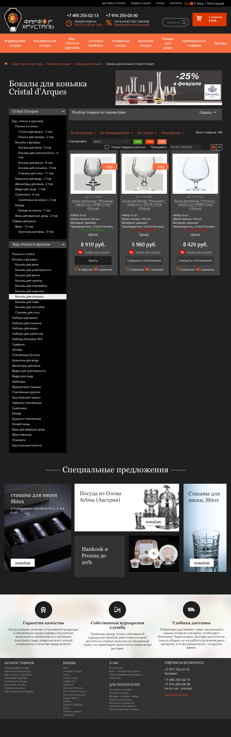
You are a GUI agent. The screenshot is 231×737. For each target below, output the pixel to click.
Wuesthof (68, 714)
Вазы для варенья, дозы (28, 429)
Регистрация (215, 3)
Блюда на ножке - (34, 210)
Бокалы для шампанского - (38, 155)
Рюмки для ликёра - (36, 137)
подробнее (22, 563)
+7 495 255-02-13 (177, 679)
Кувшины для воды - (33, 179)
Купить (93, 260)
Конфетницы (21, 424)
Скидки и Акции (141, 3)
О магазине (116, 667)
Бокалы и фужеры (59, 64)
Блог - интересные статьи (124, 671)
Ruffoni (67, 701)
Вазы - (24, 226)
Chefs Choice (70, 677)
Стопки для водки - (35, 132)
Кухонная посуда (145, 43)
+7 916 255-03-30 (177, 684)
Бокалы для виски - (35, 163)
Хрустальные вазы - (36, 232)
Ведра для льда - (30, 189)
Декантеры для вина (26, 366)
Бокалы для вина (26, 264)
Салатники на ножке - (37, 200)
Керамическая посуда (45, 43)
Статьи (160, 3)
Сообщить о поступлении (144, 260)
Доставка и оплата (114, 3)
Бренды (220, 43)
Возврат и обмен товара (124, 696)
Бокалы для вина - (34, 147)
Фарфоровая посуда (15, 43)
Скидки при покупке (97, 252)
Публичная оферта (120, 699)
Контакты (176, 3)
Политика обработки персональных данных (123, 704)
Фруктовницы (22, 434)
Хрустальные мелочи (27, 445)
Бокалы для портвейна (31, 286)
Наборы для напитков (27, 334)
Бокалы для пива (26, 302)
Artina (66, 674)
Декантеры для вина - (34, 184)
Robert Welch (71, 698)
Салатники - (27, 194)
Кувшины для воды (25, 360)
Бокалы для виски (27, 275)
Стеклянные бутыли (26, 355)
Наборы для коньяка (26, 323)
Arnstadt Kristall (72, 671)
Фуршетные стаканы (26, 387)
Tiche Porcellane (72, 711)
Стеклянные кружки (26, 392)
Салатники (19, 408)
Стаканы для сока (27, 312)
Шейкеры (19, 381)
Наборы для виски (25, 318)
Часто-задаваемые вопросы (125, 674)
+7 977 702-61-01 (177, 669)
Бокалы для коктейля (30, 307)
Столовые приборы (95, 43)
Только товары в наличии (125, 147)
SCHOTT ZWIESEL (73, 704)
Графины (18, 344)
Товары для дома (168, 43)
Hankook (68, 684)
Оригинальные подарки (194, 43)
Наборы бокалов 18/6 (27, 339)
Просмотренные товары (123, 709)
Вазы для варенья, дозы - (36, 216)
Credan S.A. (69, 681)
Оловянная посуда (121, 43)
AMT (65, 667)
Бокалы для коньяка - (37, 168)
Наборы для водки (25, 328)
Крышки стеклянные (26, 419)
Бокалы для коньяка (89, 64)
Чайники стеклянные (26, 403)
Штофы (17, 349)
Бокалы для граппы (28, 281)
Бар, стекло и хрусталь (72, 43)
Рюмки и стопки (26, 126)
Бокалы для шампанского (33, 270)
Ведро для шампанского (29, 371)
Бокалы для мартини (29, 291)
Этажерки (19, 440)
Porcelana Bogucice (74, 694)
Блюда (19, 205)
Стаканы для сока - (36, 173)
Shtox (66, 708)
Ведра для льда (22, 376)
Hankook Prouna (73, 688)
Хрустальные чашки (26, 397)
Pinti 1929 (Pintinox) (74, 691)
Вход (200, 3)
